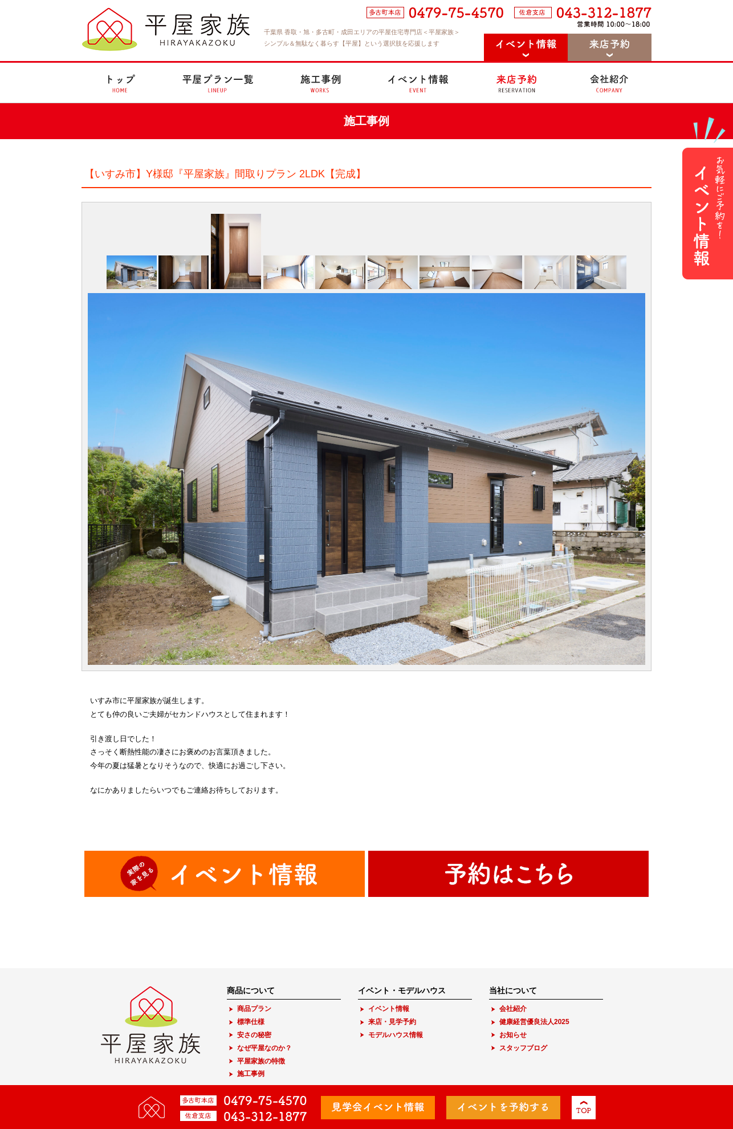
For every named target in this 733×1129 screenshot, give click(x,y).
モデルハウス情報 (395, 1035)
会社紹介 (513, 1009)
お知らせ (513, 1035)
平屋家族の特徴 (261, 1061)
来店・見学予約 (392, 1022)
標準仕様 (250, 1022)
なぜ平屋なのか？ (264, 1048)
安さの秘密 (254, 1035)
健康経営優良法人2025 (534, 1022)
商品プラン (254, 1009)
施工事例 (250, 1074)
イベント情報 (388, 1009)
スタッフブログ (523, 1048)
